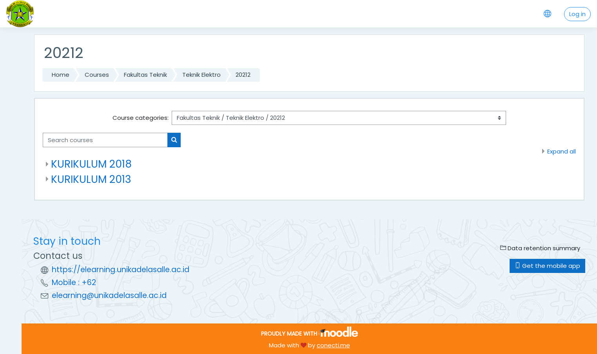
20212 (243, 74)
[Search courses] (105, 140)
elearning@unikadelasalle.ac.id (109, 295)
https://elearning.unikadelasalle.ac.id (120, 269)
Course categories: (141, 118)
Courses (97, 74)
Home (60, 74)
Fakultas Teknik (145, 74)
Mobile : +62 (74, 282)
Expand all (561, 151)
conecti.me (333, 345)
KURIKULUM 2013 (91, 179)
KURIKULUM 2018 (91, 164)
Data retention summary (540, 248)
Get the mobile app (547, 266)
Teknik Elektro (201, 74)
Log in (577, 14)
